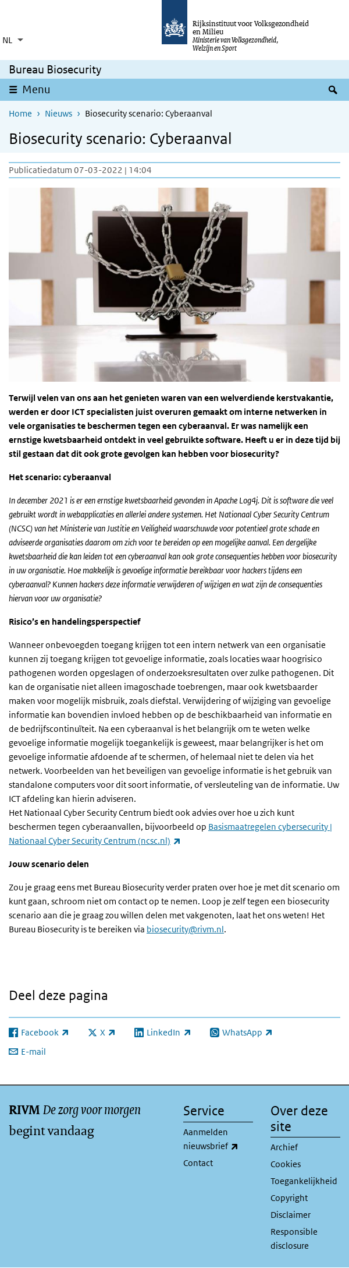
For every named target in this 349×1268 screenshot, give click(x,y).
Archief (284, 1147)
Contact (198, 1162)
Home (20, 113)
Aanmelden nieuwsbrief (218, 1139)
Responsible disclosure (294, 1238)
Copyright (289, 1197)
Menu (36, 89)
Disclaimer (290, 1214)
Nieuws (58, 113)
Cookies (285, 1164)
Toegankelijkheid (303, 1180)
